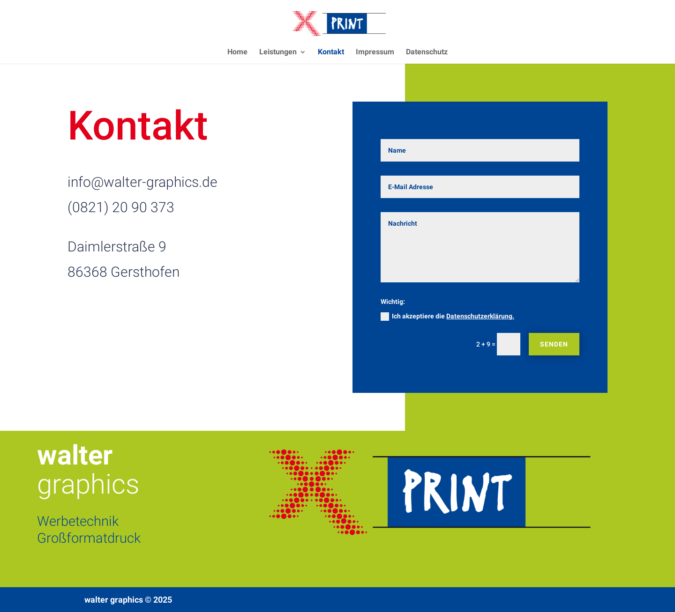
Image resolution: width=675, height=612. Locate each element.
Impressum (375, 52)
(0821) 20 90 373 (121, 207)
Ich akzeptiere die (447, 316)
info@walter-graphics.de (143, 182)
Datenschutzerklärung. (480, 316)
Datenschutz (427, 52)
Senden (554, 344)
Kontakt (331, 52)
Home (237, 52)
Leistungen (278, 52)
